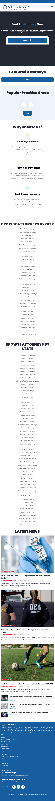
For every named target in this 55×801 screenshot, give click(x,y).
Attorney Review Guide (9, 580)
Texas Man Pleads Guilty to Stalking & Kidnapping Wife (29, 712)
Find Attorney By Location (8, 739)
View (27, 79)
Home (3, 737)
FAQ (2, 751)
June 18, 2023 (22, 634)
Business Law (6, 679)
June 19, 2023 (14, 714)
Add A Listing (5, 748)
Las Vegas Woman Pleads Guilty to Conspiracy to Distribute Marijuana (31, 697)
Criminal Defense (7, 571)
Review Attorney (5, 744)
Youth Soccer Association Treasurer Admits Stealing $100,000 (27, 684)
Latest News (4, 746)
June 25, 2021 (22, 580)
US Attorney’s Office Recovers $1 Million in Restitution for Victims (30, 705)
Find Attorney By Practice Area (9, 742)
